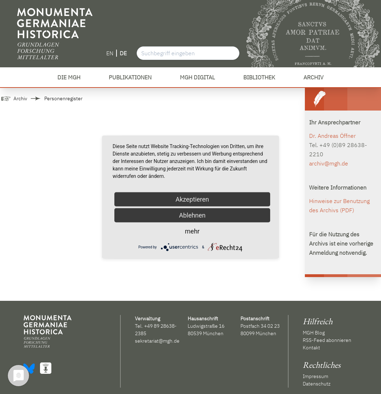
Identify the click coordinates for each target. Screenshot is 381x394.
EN (109, 53)
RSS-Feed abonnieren (327, 340)
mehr (192, 231)
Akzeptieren (192, 199)
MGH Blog (314, 333)
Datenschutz (316, 384)
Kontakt (311, 347)
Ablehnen (192, 215)
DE (123, 53)
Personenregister (63, 98)
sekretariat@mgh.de (157, 341)
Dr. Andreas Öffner (332, 135)
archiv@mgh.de (328, 163)
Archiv (20, 98)
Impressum (315, 376)
